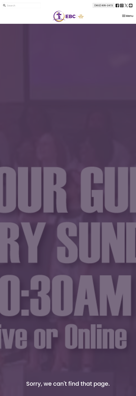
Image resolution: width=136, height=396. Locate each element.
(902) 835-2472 (103, 5)
